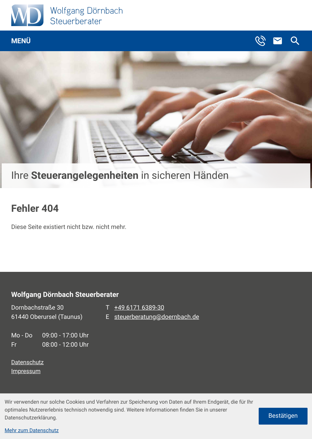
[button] (263, 41)
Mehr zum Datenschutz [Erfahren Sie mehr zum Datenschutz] (31, 430)
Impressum (25, 371)
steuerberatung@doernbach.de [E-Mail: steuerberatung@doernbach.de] (156, 317)
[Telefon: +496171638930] (139, 308)
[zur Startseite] (67, 15)
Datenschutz (27, 362)
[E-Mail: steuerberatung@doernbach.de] (280, 41)
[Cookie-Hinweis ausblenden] (283, 416)
